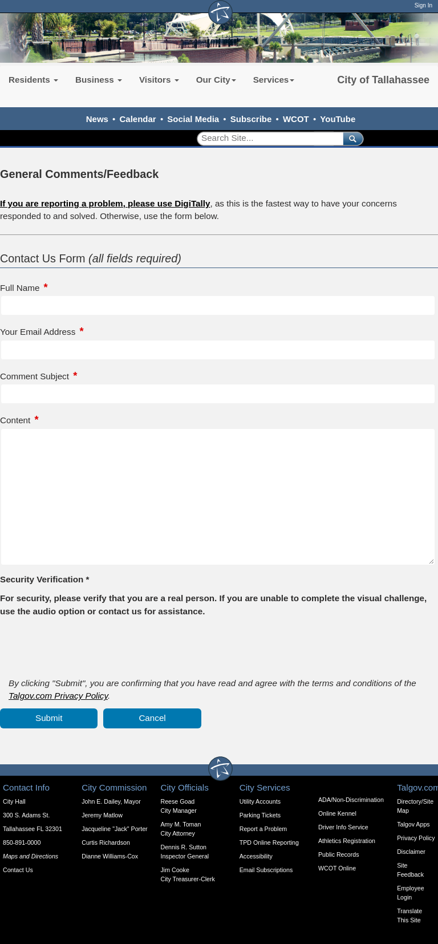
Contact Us (18, 869)
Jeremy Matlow (102, 815)
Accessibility (256, 856)
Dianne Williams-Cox (110, 856)
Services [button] (274, 79)
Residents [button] (33, 79)
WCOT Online (337, 868)
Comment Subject (34, 376)
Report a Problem (263, 828)
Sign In (423, 5)
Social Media (193, 119)
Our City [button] (216, 79)
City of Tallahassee (383, 80)
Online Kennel (337, 813)
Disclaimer (411, 851)
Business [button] (98, 79)
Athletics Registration (346, 840)
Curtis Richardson (106, 842)
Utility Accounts (260, 801)
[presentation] (86, 646)
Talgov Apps (413, 824)
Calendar (138, 119)
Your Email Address (37, 332)
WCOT (296, 119)
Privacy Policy (416, 837)
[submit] (351, 138)
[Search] (266, 138)
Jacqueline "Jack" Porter (114, 828)
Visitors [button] (159, 79)
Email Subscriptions (266, 869)
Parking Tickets (260, 815)
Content (15, 420)
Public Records (338, 854)
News (97, 119)
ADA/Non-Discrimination (351, 799)
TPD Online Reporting (269, 842)
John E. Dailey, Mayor (111, 801)
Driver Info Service (343, 827)
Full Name (19, 288)
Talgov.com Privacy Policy (58, 695)
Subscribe (251, 119)
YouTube (337, 119)
